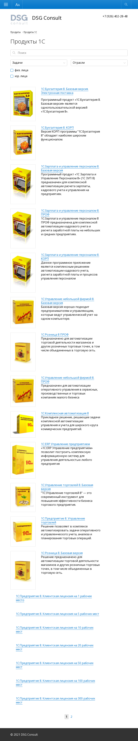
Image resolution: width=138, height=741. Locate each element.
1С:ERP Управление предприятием (65, 444)
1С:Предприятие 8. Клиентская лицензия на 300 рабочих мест (55, 700)
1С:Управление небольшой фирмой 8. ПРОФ (67, 380)
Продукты (15, 32)
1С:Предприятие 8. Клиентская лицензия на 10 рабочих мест (54, 629)
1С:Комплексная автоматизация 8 (65, 413)
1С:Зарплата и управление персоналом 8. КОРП (70, 257)
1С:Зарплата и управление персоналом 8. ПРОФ (70, 212)
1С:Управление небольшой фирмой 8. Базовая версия (67, 301)
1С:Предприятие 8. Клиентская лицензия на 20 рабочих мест (54, 647)
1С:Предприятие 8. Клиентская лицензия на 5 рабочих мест (57, 614)
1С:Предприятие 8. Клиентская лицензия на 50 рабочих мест (54, 665)
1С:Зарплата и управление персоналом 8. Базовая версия (70, 168)
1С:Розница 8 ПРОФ (55, 335)
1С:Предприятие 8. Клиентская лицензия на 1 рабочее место (54, 598)
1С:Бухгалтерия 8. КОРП (57, 128)
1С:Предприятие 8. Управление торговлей (63, 520)
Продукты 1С (30, 32)
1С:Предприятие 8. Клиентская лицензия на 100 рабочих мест (55, 683)
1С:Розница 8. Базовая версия (62, 553)
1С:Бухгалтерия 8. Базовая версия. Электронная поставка (64, 91)
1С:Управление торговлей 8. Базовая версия (67, 487)
